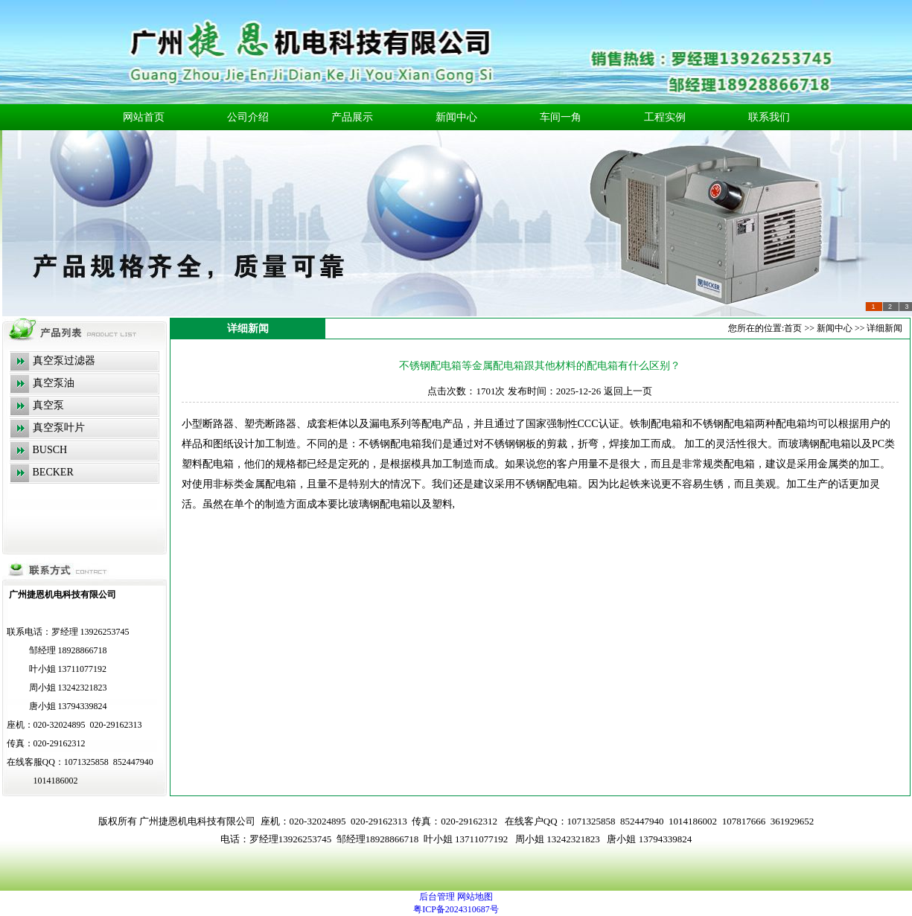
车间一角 (560, 117)
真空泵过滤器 (64, 360)
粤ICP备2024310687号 (456, 909)
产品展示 (352, 117)
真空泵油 (53, 382)
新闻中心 (456, 117)
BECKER (53, 472)
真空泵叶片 (59, 427)
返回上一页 (628, 391)
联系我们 (769, 117)
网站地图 (475, 896)
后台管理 (437, 896)
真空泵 (48, 405)
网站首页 (144, 117)
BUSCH (50, 449)
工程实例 (665, 117)
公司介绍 (248, 117)
